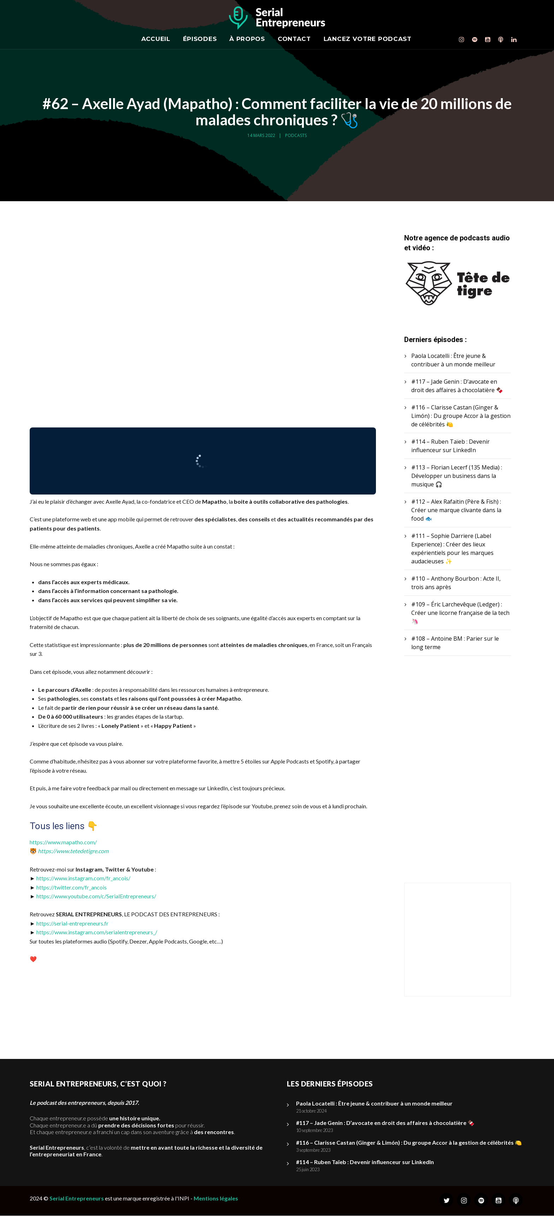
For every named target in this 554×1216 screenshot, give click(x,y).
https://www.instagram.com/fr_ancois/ (83, 878)
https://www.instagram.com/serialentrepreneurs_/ (96, 932)
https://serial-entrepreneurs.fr (72, 923)
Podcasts (296, 135)
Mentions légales (216, 1198)
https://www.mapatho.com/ (63, 842)
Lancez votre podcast (368, 38)
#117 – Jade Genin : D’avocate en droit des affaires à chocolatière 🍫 (385, 1123)
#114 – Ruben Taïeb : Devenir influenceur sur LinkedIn (365, 1162)
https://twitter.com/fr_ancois (71, 887)
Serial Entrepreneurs (76, 1198)
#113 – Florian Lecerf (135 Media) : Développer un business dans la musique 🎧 (456, 476)
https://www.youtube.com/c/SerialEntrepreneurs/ (96, 896)
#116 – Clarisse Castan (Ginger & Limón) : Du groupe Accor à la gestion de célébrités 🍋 (461, 416)
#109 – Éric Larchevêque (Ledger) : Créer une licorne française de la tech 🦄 (460, 613)
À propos (247, 38)
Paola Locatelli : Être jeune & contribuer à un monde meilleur (374, 1103)
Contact (294, 38)
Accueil (155, 38)
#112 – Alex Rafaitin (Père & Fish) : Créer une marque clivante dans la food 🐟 (456, 510)
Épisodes (200, 38)
